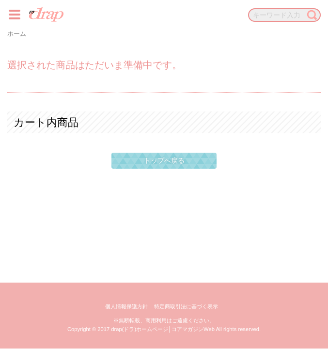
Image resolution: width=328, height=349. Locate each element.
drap (46, 14)
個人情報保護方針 (126, 306)
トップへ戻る (164, 160)
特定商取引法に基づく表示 (186, 306)
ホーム (16, 34)
